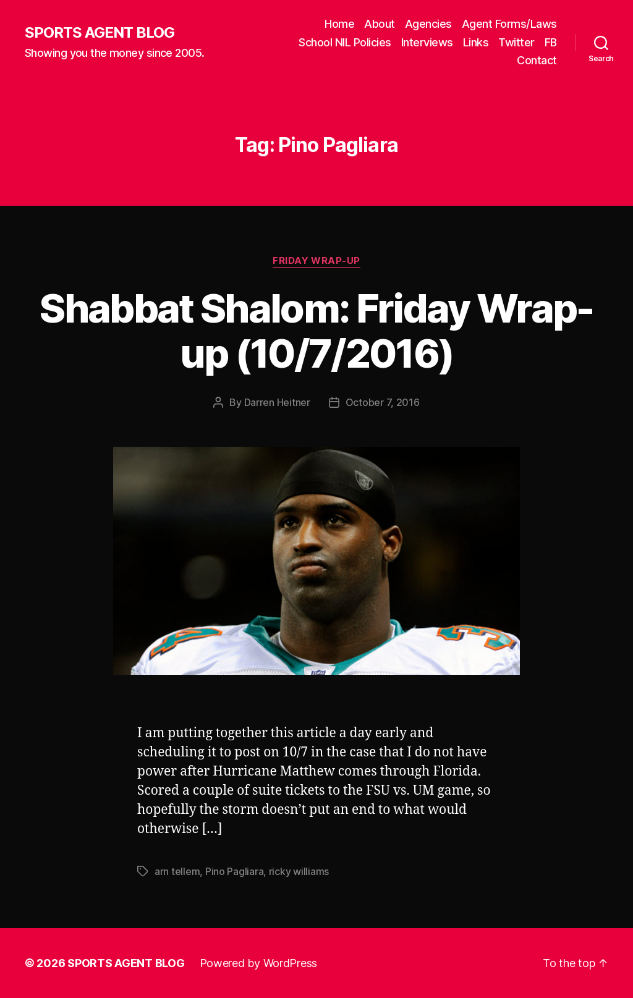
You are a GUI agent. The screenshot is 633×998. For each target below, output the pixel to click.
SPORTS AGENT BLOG (99, 32)
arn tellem (177, 871)
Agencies (428, 23)
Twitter (516, 42)
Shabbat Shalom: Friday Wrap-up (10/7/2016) (316, 330)
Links (476, 42)
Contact (537, 60)
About (379, 23)
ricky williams (299, 871)
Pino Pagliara (234, 871)
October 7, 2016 (383, 402)
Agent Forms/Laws (509, 23)
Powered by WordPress (259, 963)
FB (551, 42)
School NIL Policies (345, 42)
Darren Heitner (277, 402)
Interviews (427, 42)
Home (339, 23)
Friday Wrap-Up (316, 260)
